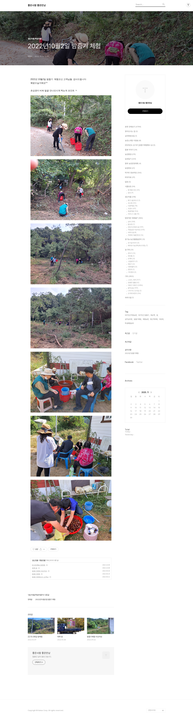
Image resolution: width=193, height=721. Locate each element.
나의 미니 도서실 (134, 291)
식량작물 (132, 206)
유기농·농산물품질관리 (135, 239)
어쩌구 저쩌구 (135, 285)
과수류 (132, 203)
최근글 (127, 333)
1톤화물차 (132, 267)
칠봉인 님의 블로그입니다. (42, 657)
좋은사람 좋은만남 (37, 5)
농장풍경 (130, 154)
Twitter (139, 362)
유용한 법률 (133, 283)
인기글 (134, 333)
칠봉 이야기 (131, 149)
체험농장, (146, 319)
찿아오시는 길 (131, 131)
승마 (131, 222)
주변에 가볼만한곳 (135, 235)
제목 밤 (34, 568)
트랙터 (131, 259)
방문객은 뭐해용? (134, 218)
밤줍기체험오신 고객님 (40, 577)
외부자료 (130, 177)
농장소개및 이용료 (133, 140)
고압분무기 (132, 261)
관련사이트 (152, 710)
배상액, (153, 315)
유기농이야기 (133, 243)
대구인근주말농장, (131, 315)
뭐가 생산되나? (134, 200)
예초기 (131, 264)
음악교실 (133, 288)
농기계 (129, 249)
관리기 (131, 253)
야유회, (161, 319)
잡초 (130, 193)
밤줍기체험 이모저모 (39, 571)
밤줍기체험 (36, 574)
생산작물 (35, 560)
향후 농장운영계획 (133, 163)
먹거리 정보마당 (133, 172)
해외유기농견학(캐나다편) (138, 246)
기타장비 (132, 272)
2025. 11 (145, 392)
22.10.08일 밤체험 (38, 565)
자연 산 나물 (133, 214)
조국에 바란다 (134, 293)
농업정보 (130, 168)
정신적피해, (154, 319)
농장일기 (130, 159)
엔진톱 (131, 256)
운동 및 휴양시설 (135, 227)
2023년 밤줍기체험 (132, 353)
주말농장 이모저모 (136, 230)
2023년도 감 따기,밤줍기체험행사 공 (140, 145)
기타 (129, 276)
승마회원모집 (131, 136)
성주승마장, (129, 319)
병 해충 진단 (134, 190)
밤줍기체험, (138, 319)
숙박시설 (132, 232)
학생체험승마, (129, 323)
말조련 (131, 224)
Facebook (129, 362)
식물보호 (130, 186)
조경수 (132, 209)
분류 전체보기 (133, 127)
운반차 (131, 269)
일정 (128, 182)
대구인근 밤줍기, (143, 315)
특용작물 (42, 560)
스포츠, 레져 (134, 280)
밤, (157, 315)
